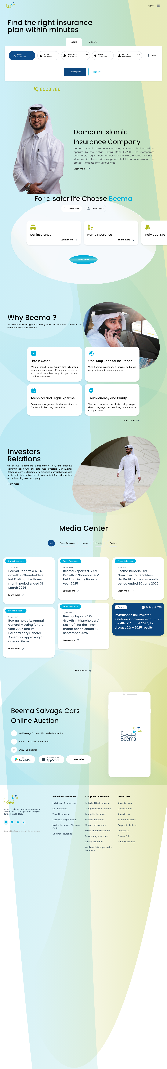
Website (79, 759)
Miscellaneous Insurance (97, 830)
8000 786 (50, 89)
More (151, 56)
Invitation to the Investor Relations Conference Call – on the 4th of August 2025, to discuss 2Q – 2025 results (138, 621)
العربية (151, 5)
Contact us (123, 830)
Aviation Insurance (94, 819)
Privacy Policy (125, 836)
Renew (96, 71)
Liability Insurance (94, 841)
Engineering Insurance (96, 836)
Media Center (125, 808)
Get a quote (75, 71)
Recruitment (124, 814)
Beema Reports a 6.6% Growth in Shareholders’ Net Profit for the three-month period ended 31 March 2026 (26, 579)
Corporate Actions (127, 825)
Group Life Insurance (95, 814)
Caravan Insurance (62, 833)
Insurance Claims (126, 819)
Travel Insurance (61, 814)
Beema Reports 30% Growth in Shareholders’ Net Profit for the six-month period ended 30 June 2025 (138, 577)
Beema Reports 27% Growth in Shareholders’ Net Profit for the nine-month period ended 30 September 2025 (81, 624)
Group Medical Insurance (98, 808)
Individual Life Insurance (64, 803)
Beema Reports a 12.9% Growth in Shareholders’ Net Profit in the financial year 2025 (81, 577)
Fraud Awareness (126, 841)
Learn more (83, 259)
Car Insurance (59, 808)
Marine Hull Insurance (96, 825)
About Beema (125, 803)
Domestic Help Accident (64, 819)
